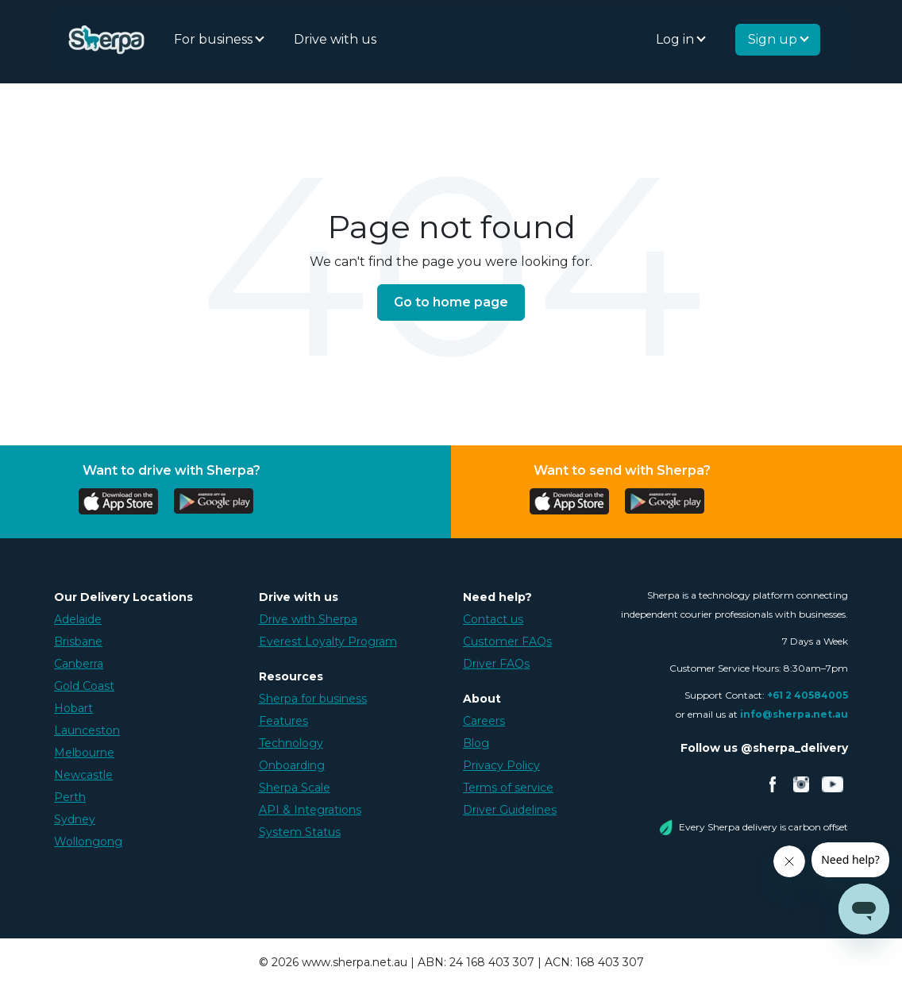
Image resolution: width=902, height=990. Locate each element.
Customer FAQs (507, 641)
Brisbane (78, 641)
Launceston (87, 730)
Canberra (78, 664)
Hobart (73, 708)
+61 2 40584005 (807, 695)
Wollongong (88, 841)
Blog (476, 743)
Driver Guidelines (510, 810)
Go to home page (451, 302)
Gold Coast (84, 686)
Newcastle (83, 775)
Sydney (74, 819)
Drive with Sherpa (308, 619)
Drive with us (335, 39)
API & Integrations (310, 810)
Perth (70, 797)
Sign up (774, 39)
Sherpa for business (313, 698)
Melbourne (84, 752)
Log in (676, 39)
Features (283, 721)
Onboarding (292, 765)
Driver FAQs (496, 664)
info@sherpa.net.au (794, 714)
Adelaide (78, 619)
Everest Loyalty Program (328, 641)
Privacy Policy (501, 765)
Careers (484, 721)
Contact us (493, 619)
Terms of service (508, 787)
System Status (300, 832)
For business (215, 39)
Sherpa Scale (294, 787)
